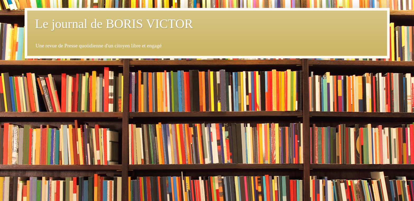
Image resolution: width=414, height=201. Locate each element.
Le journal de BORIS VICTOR (114, 24)
